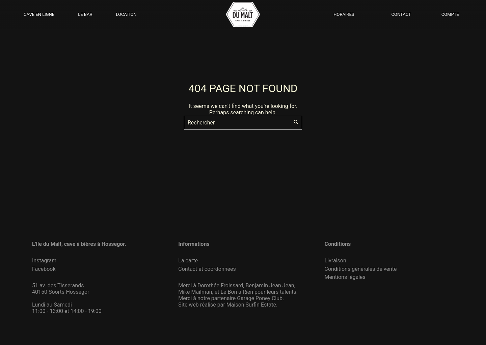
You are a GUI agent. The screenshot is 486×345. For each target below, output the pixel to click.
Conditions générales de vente (361, 269)
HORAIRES (343, 14)
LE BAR (85, 14)
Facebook (43, 269)
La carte (188, 260)
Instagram (44, 260)
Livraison (335, 260)
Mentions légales (345, 277)
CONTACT (401, 14)
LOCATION (126, 14)
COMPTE (450, 14)
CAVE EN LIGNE (39, 14)
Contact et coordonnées (207, 269)
